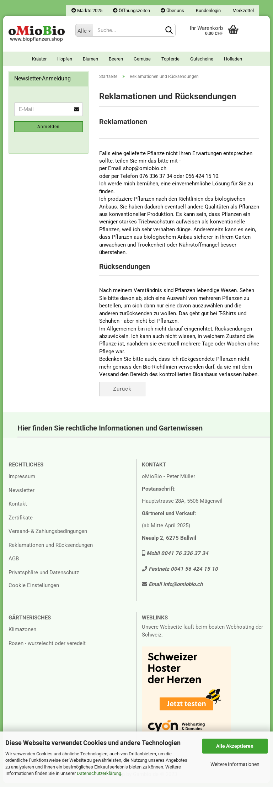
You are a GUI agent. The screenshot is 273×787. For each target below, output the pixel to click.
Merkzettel (242, 10)
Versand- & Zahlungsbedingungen (48, 535)
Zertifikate (21, 521)
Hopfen (64, 59)
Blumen (90, 59)
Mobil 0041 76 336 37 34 (175, 557)
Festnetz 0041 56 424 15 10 (180, 573)
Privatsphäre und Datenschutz (44, 576)
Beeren (116, 59)
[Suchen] (169, 30)
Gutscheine (201, 59)
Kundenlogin (208, 10)
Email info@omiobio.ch (172, 588)
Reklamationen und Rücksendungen (51, 549)
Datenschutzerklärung (99, 773)
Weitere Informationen (234, 764)
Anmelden (48, 130)
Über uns (172, 10)
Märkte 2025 (86, 10)
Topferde (170, 59)
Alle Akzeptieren (234, 746)
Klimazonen (22, 633)
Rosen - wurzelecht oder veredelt (47, 647)
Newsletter (21, 494)
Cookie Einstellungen (34, 589)
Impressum (22, 480)
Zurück (122, 393)
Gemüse (142, 59)
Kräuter (39, 59)
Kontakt (18, 508)
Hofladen (233, 59)
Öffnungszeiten (131, 10)
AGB (14, 563)
